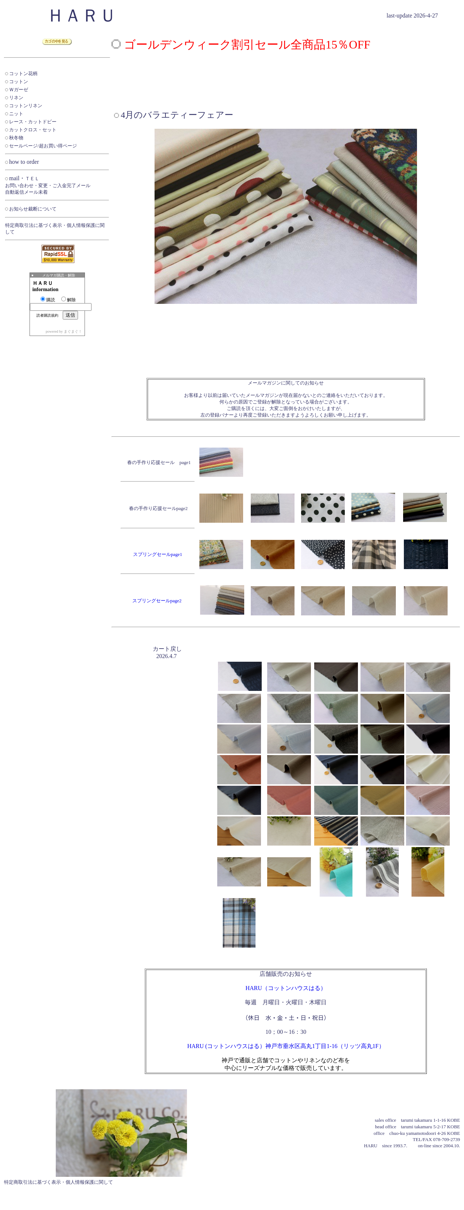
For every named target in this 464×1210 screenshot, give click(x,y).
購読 (47, 299)
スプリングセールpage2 (157, 600)
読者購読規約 (47, 315)
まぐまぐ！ (73, 331)
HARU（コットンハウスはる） (285, 988)
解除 (68, 299)
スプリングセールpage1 (157, 554)
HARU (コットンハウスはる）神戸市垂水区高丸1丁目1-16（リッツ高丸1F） (286, 1046)
